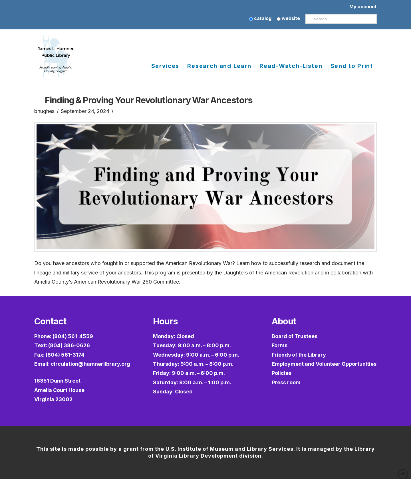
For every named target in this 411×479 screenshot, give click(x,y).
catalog (260, 18)
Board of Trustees (294, 336)
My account (363, 6)
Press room (286, 382)
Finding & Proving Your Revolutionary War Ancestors (148, 100)
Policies (281, 373)
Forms (279, 345)
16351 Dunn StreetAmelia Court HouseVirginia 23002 (59, 390)
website (288, 18)
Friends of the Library (299, 355)
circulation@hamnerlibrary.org (90, 364)
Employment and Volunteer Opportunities (324, 364)
